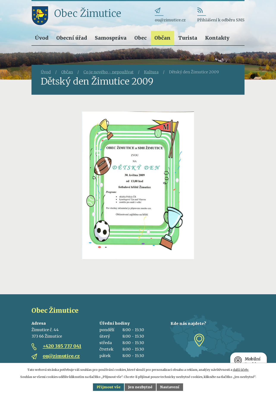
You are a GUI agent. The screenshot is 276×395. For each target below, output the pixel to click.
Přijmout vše (109, 387)
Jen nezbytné (140, 387)
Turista (187, 38)
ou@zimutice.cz (61, 356)
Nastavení (169, 387)
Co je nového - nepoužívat (108, 71)
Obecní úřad (71, 38)
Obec (140, 38)
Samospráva (111, 38)
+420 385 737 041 (62, 346)
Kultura (151, 71)
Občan (162, 38)
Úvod (42, 38)
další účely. (241, 370)
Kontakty (217, 38)
